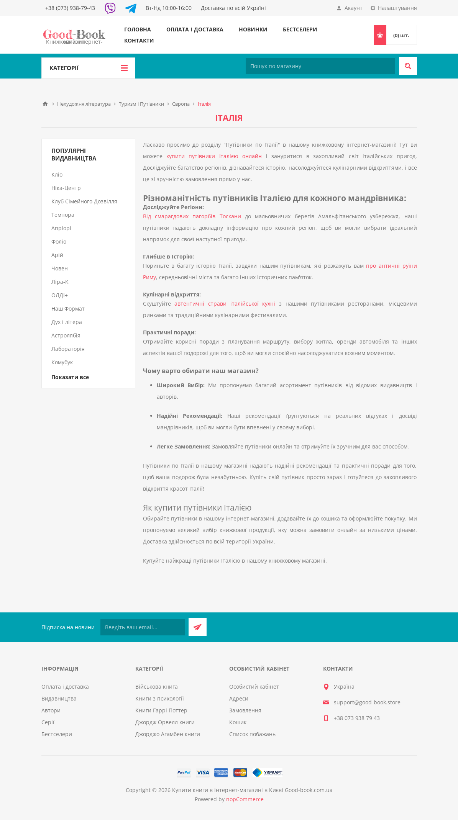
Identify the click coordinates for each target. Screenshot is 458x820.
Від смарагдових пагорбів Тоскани (192, 216)
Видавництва (59, 698)
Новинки (253, 29)
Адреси (238, 698)
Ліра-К (60, 281)
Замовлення (245, 710)
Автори (51, 710)
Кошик (237, 722)
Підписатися (198, 627)
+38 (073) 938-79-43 (70, 7)
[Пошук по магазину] (320, 66)
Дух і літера (66, 322)
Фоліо (58, 241)
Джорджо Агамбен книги (167, 734)
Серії (47, 722)
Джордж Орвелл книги (165, 722)
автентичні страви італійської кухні (224, 303)
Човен (59, 268)
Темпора (62, 214)
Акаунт (354, 7)
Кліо (56, 174)
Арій (57, 255)
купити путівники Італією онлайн (214, 156)
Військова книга (156, 686)
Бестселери (300, 29)
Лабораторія (68, 348)
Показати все (70, 377)
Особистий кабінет (254, 686)
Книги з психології (159, 698)
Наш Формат (68, 308)
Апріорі (61, 228)
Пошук (408, 66)
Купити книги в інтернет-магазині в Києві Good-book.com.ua (252, 790)
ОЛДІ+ (59, 295)
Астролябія (65, 335)
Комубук (62, 362)
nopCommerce (245, 799)
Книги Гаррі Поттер (161, 710)
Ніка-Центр (66, 187)
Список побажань (252, 734)
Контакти (139, 40)
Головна (137, 29)
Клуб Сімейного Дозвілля (84, 201)
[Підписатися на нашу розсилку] (142, 627)
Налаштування (397, 7)
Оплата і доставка (194, 29)
